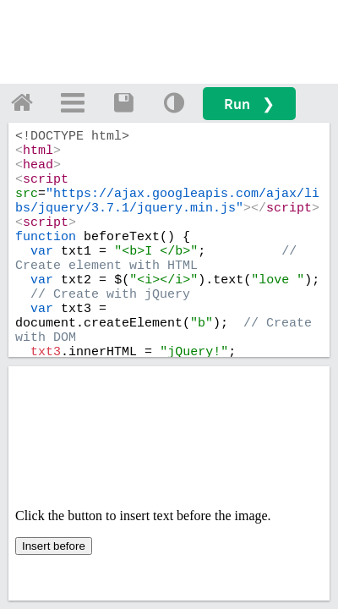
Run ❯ (249, 103)
